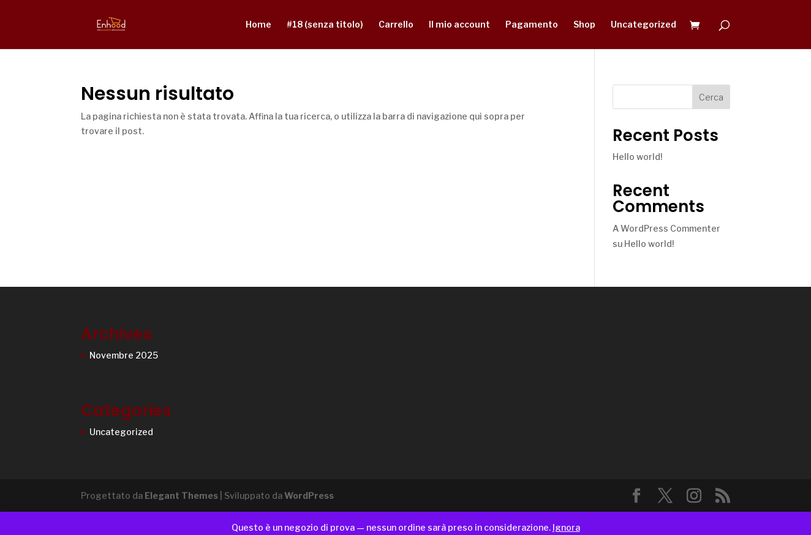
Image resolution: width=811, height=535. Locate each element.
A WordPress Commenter (666, 228)
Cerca (711, 97)
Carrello (396, 24)
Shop (584, 24)
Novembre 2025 (123, 355)
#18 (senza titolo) (325, 24)
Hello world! (637, 156)
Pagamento (531, 24)
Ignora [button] (566, 527)
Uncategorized (643, 24)
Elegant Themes (181, 495)
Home (258, 24)
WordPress (309, 495)
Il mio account (459, 24)
